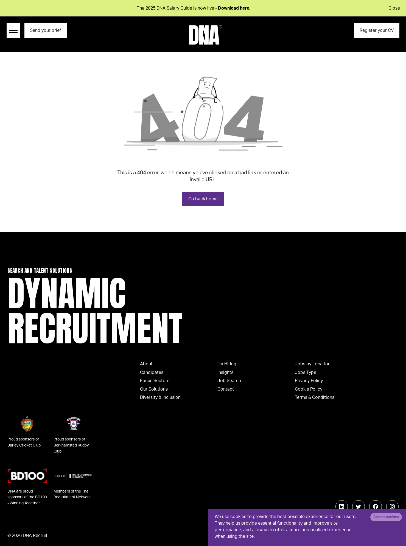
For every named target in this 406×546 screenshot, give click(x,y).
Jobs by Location (313, 364)
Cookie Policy (308, 389)
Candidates (151, 372)
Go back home (203, 199)
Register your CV (377, 30)
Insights (225, 372)
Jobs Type (305, 372)
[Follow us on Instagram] (392, 506)
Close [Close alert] (394, 8)
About (146, 364)
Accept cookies (386, 517)
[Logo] (205, 35)
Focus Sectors (154, 381)
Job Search (229, 381)
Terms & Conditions (314, 397)
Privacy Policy (309, 381)
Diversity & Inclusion (160, 397)
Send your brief (45, 30)
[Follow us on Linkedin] (341, 506)
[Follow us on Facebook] (375, 506)
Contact (225, 389)
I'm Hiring (226, 364)
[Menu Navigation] (13, 30)
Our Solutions (154, 389)
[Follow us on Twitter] (358, 506)
